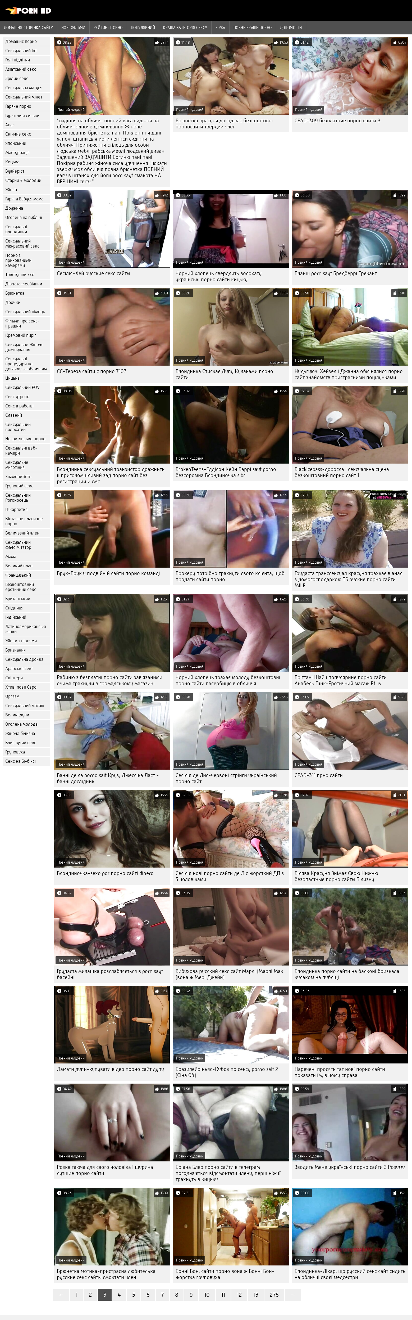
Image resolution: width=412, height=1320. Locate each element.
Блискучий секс (20, 742)
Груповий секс (19, 485)
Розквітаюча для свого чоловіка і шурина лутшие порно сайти (105, 1170)
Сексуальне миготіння (16, 465)
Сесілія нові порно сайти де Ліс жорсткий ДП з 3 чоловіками (230, 876)
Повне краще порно (253, 27)
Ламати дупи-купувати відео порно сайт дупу (110, 1069)
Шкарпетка (16, 509)
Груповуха (15, 752)
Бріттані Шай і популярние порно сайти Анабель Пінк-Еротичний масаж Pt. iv (341, 680)
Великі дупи (17, 714)
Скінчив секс (18, 134)
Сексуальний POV (22, 387)
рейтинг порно (108, 27)
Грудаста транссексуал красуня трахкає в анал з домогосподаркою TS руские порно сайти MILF (348, 579)
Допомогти (291, 27)
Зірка (220, 27)
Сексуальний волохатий (18, 427)
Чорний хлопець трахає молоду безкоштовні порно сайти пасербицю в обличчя (228, 680)
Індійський (15, 617)
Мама (10, 556)
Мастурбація (17, 152)
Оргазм (12, 696)
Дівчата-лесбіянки (23, 283)
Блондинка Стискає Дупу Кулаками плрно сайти (224, 374)
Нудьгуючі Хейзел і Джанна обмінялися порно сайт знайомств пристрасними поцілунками (349, 374)
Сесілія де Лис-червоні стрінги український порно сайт (226, 778)
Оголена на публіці (23, 217)
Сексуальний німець (25, 311)
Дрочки (12, 302)
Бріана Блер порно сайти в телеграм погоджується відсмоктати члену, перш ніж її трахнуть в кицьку (228, 1173)
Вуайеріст (14, 171)
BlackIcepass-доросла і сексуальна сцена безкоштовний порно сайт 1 (342, 472)
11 (223, 1294)
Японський (15, 143)
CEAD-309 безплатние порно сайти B (337, 121)
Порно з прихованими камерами (18, 260)
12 (239, 1294)
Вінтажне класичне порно (24, 521)
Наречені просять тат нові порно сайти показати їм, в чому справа (340, 1072)
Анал (10, 124)
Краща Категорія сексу (185, 27)
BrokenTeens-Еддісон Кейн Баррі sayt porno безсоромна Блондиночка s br (226, 472)
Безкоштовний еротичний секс (20, 587)
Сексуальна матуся (23, 87)
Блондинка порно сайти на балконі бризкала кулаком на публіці (347, 974)
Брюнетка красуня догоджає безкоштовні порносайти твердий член (224, 124)
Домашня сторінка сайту (28, 27)
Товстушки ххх (19, 274)
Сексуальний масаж (24, 705)
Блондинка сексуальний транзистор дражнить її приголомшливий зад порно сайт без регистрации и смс (110, 475)
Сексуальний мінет (23, 97)
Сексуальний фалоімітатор (18, 545)
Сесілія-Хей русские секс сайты (93, 273)
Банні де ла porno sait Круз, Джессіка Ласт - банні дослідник (108, 778)
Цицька (12, 378)
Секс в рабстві (19, 405)
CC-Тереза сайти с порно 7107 (91, 371)
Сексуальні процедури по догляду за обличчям (26, 363)
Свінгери (14, 677)
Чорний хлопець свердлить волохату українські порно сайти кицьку (219, 276)
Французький (18, 575)
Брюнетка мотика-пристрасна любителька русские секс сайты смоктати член (106, 1274)
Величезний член (22, 533)
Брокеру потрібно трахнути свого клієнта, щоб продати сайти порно (230, 576)
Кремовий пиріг (20, 335)
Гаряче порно (18, 106)
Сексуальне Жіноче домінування (24, 347)
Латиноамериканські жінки (25, 629)
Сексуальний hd (20, 50)
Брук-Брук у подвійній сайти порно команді (108, 573)
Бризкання (15, 650)
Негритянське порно (25, 438)
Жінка (11, 189)
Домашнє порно (21, 41)
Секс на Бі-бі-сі (20, 761)
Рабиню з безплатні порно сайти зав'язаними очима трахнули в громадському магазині (109, 680)
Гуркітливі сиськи (22, 115)
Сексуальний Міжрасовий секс (22, 244)
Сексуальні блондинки (16, 229)
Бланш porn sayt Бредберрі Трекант (336, 273)
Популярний (143, 27)
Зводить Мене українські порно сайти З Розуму (350, 1167)
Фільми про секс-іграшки (22, 323)
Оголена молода (21, 724)
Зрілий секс (16, 78)
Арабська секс (19, 668)
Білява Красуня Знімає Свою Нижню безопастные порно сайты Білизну (336, 876)
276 (274, 1294)
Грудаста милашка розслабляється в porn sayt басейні (110, 974)
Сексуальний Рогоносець (18, 498)
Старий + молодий (23, 180)
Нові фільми (73, 27)
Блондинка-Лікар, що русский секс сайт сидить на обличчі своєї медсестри (350, 1274)
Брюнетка (14, 293)
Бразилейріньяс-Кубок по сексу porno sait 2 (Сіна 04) (227, 1072)
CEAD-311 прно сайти (319, 775)
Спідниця (14, 607)
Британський (17, 598)
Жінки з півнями (21, 640)
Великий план (19, 565)
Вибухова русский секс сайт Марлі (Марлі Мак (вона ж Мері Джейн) (229, 974)
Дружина (14, 208)
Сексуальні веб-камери (21, 451)
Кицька (12, 161)
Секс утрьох (17, 396)
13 (255, 1294)
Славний (13, 415)
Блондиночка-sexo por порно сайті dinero (105, 873)
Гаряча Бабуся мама (24, 198)
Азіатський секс (20, 69)
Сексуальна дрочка (24, 659)
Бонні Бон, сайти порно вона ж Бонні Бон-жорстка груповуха (225, 1274)
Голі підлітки (17, 59)
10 (207, 1294)
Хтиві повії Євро (20, 687)
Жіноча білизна (20, 733)
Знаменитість (18, 476)
